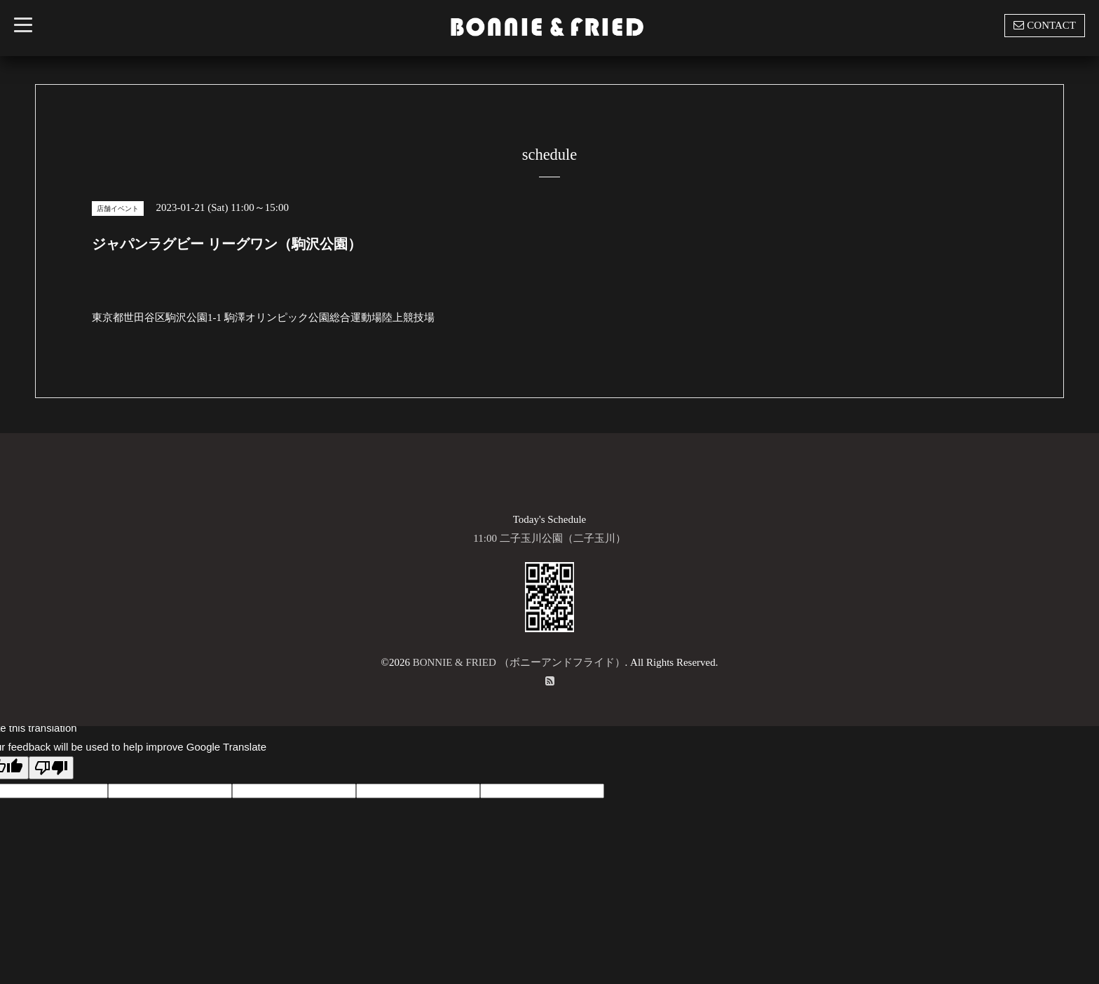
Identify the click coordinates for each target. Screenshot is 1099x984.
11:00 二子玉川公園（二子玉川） (549, 538)
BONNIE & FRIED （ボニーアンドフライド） (519, 662)
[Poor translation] (51, 767)
